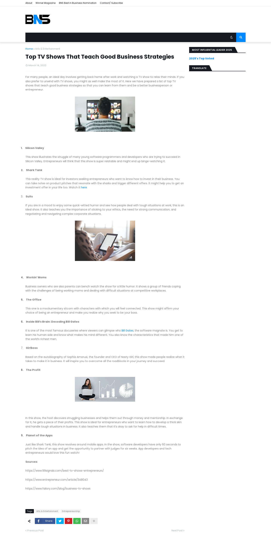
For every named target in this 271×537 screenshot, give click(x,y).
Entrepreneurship (71, 511)
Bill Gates (127, 330)
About (28, 3)
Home (29, 49)
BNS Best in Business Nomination (78, 3)
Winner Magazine (46, 3)
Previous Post (35, 530)
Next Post (177, 530)
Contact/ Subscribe (111, 3)
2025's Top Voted (201, 58)
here (84, 187)
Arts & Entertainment (47, 49)
